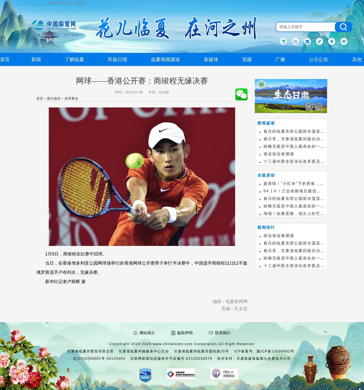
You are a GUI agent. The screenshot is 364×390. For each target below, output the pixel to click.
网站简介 (147, 333)
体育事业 (71, 98)
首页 (39, 98)
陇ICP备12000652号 (276, 351)
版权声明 (185, 333)
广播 (280, 59)
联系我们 (223, 333)
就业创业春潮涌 (279, 154)
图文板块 (54, 98)
